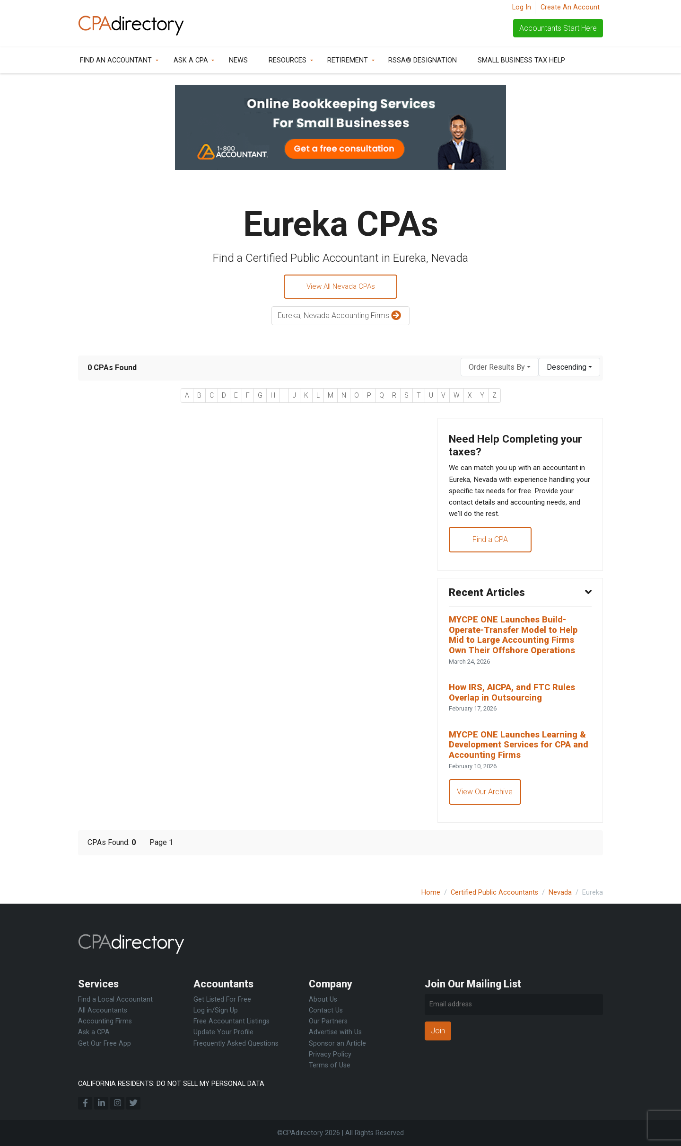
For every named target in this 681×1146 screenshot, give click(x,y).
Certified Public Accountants (494, 892)
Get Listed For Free (222, 999)
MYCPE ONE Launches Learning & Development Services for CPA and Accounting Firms (518, 760)
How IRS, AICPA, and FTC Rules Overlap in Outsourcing (514, 705)
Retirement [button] (347, 60)
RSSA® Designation (422, 60)
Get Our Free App (104, 1043)
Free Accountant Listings (231, 1021)
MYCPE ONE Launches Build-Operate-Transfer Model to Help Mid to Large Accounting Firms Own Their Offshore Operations (517, 645)
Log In (521, 7)
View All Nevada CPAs (340, 287)
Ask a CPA (191, 60)
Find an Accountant (116, 60)
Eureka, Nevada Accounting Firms (340, 317)
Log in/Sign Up (215, 1010)
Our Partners (328, 1021)
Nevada (560, 892)
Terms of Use (329, 1065)
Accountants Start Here (558, 28)
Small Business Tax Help (521, 60)
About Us (323, 999)
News (238, 60)
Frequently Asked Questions (236, 1043)
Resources (287, 60)
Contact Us (326, 1010)
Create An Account (570, 7)
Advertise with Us (335, 1032)
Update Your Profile (223, 1032)
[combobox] (500, 368)
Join (438, 1030)
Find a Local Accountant (115, 999)
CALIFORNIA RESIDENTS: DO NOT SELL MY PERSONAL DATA (171, 1084)
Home (430, 892)
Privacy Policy (330, 1054)
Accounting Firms (105, 1021)
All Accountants (102, 1010)
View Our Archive (486, 808)
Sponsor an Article (337, 1043)
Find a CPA (490, 546)
